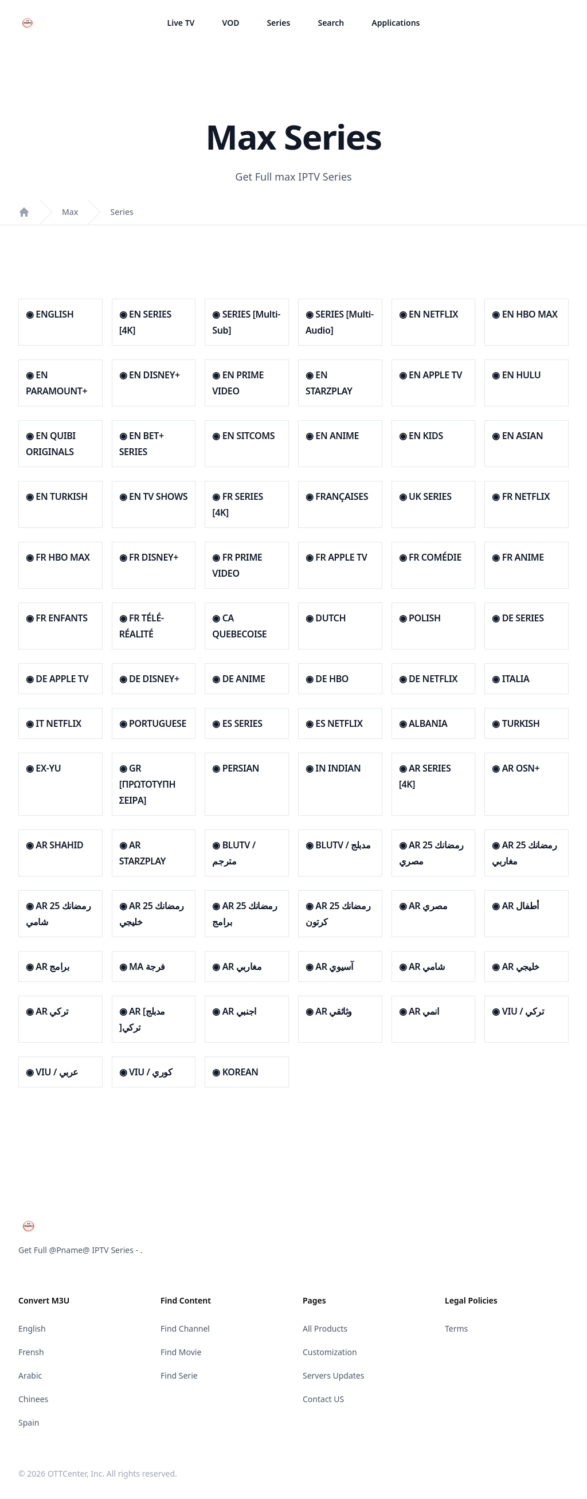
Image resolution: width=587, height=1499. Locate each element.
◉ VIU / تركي (517, 1011)
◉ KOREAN (235, 1072)
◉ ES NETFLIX (334, 723)
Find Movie (181, 1352)
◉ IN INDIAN (333, 768)
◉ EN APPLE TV (430, 375)
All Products (325, 1328)
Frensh (31, 1352)
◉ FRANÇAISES (337, 496)
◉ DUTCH (326, 618)
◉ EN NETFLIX (428, 314)
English (32, 1328)
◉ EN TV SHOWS (153, 496)
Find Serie (179, 1375)
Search (331, 22)
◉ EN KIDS (421, 435)
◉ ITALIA (510, 678)
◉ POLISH (420, 618)
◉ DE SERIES (517, 618)
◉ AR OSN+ (515, 768)
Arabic (30, 1375)
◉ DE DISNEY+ (149, 678)
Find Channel (185, 1328)
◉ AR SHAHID (54, 845)
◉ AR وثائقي (329, 1011)
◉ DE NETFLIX (428, 678)
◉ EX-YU (43, 768)
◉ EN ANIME (332, 435)
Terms (456, 1328)
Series (278, 22)
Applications (395, 22)
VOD (230, 22)
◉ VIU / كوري (146, 1072)
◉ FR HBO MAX (58, 557)
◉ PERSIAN (235, 768)
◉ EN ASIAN (517, 435)
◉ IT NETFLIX (53, 723)
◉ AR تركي (47, 1011)
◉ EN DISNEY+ (149, 375)
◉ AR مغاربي (236, 966)
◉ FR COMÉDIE (430, 557)
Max (70, 211)
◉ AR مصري (423, 905)
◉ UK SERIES (425, 496)
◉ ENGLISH (49, 314)
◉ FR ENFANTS (57, 618)
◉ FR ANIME (517, 557)
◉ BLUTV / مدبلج (338, 845)
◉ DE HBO (327, 678)
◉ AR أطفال (515, 905)
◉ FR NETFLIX (521, 496)
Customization (330, 1352)
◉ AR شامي (422, 966)
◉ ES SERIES (237, 723)
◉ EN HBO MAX (524, 314)
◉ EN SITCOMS (243, 435)
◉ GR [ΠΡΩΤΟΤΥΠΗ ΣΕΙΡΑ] (147, 784)
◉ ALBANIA (423, 723)
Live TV (181, 22)
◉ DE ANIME (238, 678)
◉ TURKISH (515, 723)
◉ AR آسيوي (329, 966)
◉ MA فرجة (142, 966)
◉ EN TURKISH (57, 496)
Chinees (33, 1399)
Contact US (323, 1399)
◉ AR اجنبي (234, 1011)
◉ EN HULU (516, 375)
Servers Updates (333, 1375)
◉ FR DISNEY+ (148, 557)
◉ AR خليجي (515, 966)
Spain (28, 1422)
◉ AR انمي (419, 1011)
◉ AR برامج (47, 966)
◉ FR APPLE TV (336, 557)
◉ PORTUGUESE (152, 723)
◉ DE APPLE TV (57, 678)
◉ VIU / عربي (52, 1072)
